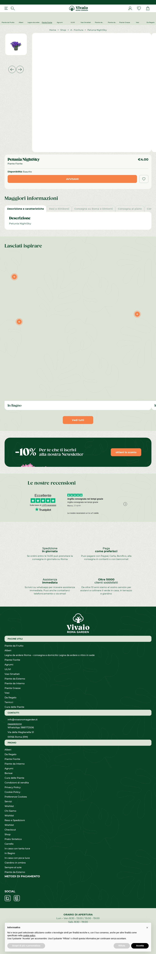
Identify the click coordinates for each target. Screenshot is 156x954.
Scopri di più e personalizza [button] (26, 945)
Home (52, 29)
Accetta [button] (140, 945)
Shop (63, 29)
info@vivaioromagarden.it (22, 719)
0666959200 (16, 724)
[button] (147, 927)
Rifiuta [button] (122, 945)
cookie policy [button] (29, 935)
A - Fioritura (76, 29)
